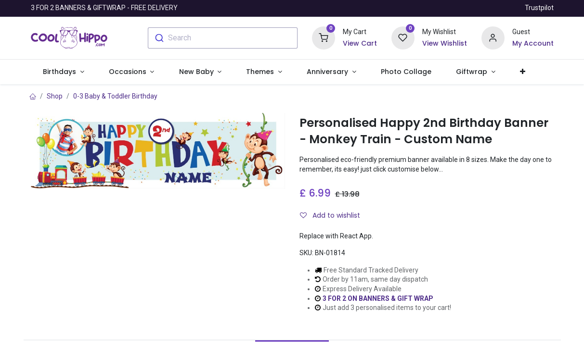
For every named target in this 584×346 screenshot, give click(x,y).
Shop (55, 96)
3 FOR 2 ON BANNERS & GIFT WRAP (378, 298)
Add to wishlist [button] (330, 215)
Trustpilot (539, 8)
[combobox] (223, 38)
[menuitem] (405, 72)
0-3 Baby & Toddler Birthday (115, 96)
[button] (522, 72)
